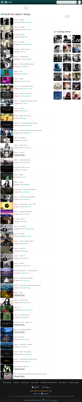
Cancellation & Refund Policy (49, 382)
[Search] (75, 2)
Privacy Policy (34, 382)
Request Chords (19, 155)
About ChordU (7, 382)
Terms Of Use (25, 382)
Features (15, 382)
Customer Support (73, 382)
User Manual (62, 382)
